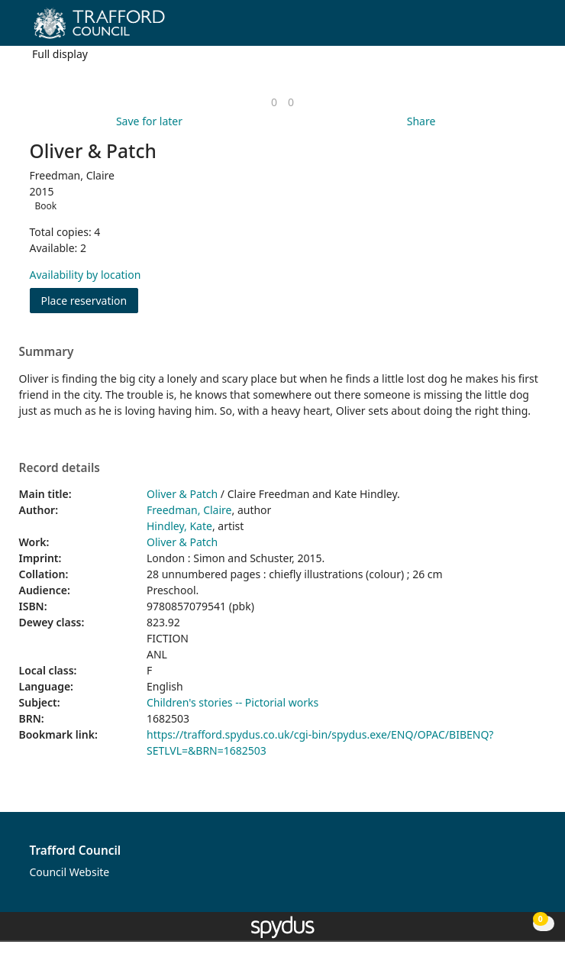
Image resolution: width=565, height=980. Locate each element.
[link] (274, 102)
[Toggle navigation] (530, 28)
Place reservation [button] (90, 300)
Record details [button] (59, 468)
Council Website (70, 872)
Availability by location (85, 274)
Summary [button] (46, 352)
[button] (511, 28)
